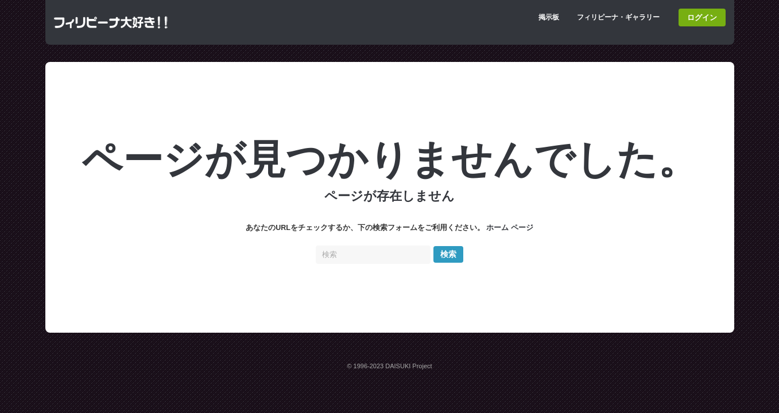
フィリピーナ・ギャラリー (618, 17)
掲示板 (548, 17)
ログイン (702, 17)
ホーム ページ (509, 228)
